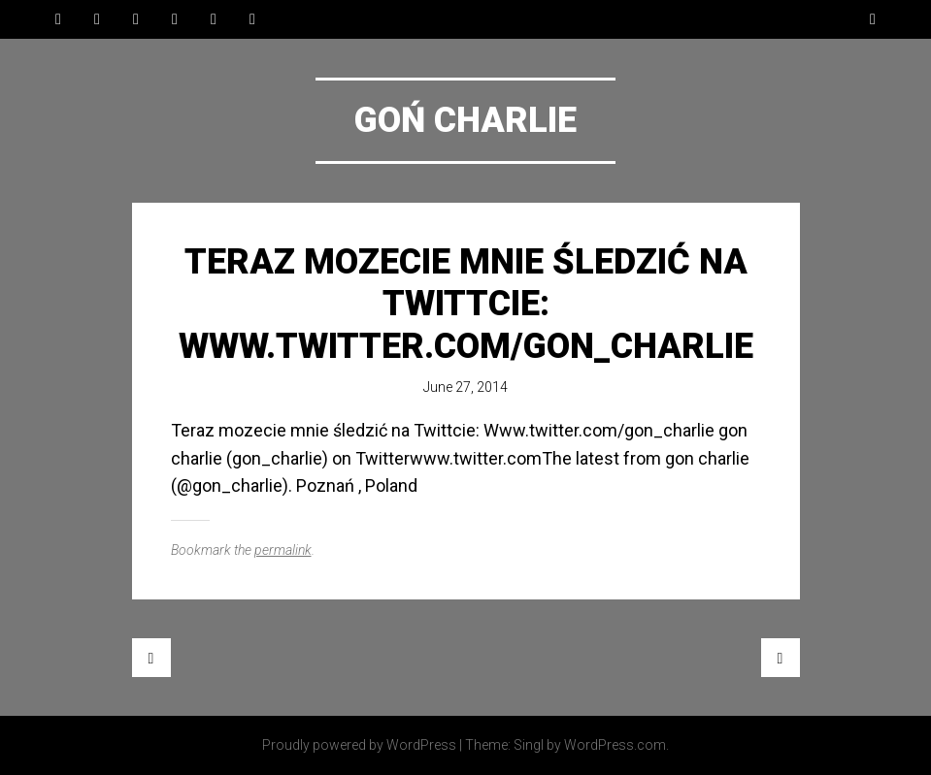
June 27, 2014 (465, 387)
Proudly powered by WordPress (359, 745)
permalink (283, 550)
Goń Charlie (465, 120)
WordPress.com (615, 745)
